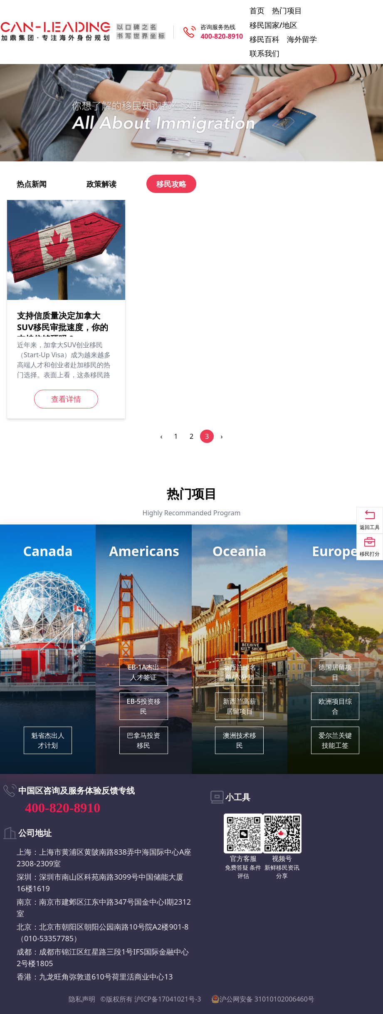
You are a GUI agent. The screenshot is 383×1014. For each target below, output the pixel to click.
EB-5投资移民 (144, 706)
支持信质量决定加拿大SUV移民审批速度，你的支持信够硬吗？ (62, 327)
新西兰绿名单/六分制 (239, 672)
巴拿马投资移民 (143, 740)
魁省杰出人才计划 (47, 740)
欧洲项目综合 (335, 706)
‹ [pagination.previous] (161, 436)
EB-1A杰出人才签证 (143, 672)
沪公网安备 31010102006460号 (262, 999)
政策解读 (101, 184)
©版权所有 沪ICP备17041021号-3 (150, 999)
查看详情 (66, 399)
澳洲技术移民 (239, 740)
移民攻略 (171, 184)
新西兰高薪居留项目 (239, 706)
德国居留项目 (335, 672)
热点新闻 (32, 184)
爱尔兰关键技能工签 (335, 740)
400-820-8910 (221, 36)
